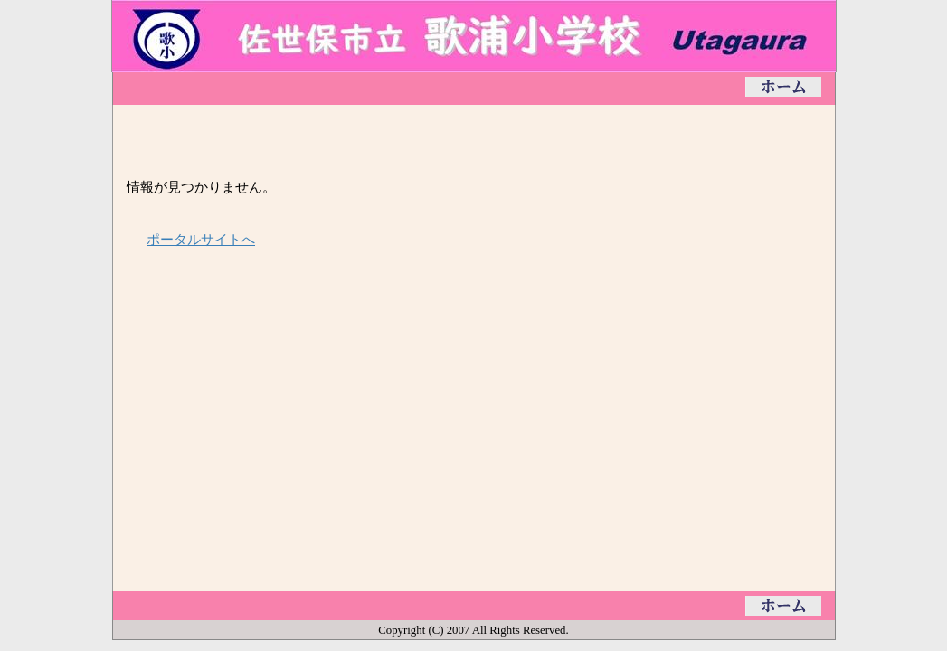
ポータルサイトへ (201, 239)
